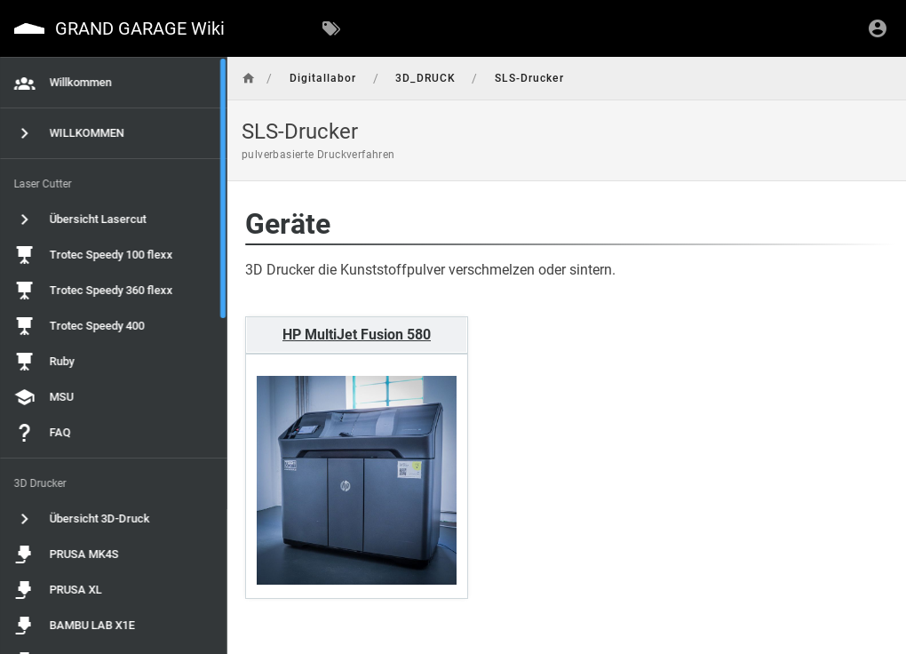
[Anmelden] (877, 28)
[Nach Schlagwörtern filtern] (331, 28)
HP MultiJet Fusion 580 (339, 333)
